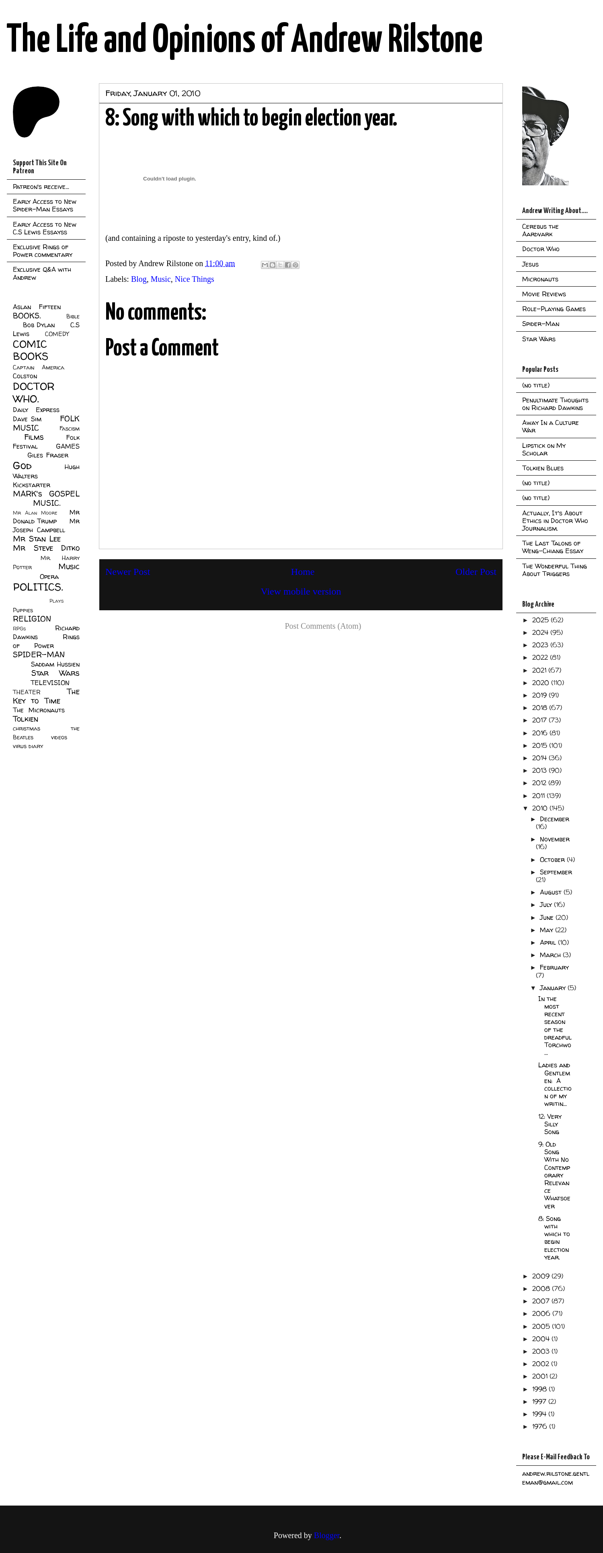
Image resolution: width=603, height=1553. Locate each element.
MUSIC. (46, 503)
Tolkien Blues (543, 468)
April (549, 942)
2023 (541, 644)
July (547, 904)
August (552, 892)
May (547, 929)
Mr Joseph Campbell (46, 525)
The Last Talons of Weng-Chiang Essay (552, 547)
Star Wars (55, 673)
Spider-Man (540, 323)
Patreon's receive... (41, 186)
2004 (542, 1338)
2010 (541, 808)
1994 (540, 1413)
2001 (541, 1376)
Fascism (69, 429)
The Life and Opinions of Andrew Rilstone (244, 41)
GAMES (68, 446)
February (554, 967)
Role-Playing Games (554, 308)
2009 (542, 1276)
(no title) (536, 385)
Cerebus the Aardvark (540, 230)
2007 (542, 1301)
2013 (540, 770)
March (551, 954)
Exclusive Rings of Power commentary (42, 250)
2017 (540, 720)
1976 (540, 1426)
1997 (540, 1401)
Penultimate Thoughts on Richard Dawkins (555, 404)
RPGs (19, 628)
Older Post (475, 571)
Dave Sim (27, 418)
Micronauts (540, 279)
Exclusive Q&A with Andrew (42, 273)
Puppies (23, 610)
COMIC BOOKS (30, 350)
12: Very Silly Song (550, 1124)
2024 (541, 632)
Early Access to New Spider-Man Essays (44, 205)
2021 (540, 670)
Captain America (38, 367)
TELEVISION (50, 682)
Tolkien (25, 719)
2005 (542, 1326)
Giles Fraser (47, 455)
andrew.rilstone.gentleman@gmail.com (555, 1478)
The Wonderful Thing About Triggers (554, 570)
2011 (539, 795)
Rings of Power (46, 641)
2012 (540, 782)
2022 (541, 657)
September (556, 872)
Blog (139, 279)
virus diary (28, 746)
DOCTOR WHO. (34, 392)
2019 (540, 695)
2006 (542, 1313)
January (554, 987)
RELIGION (32, 618)
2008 (542, 1288)
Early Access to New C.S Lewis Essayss (44, 228)
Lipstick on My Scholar (544, 449)
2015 (540, 745)
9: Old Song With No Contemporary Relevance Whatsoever (554, 1175)
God (22, 465)
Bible (73, 316)
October (553, 859)
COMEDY (57, 334)
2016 (541, 732)
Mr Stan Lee (37, 538)
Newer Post (127, 571)
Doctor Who (541, 248)
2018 (540, 707)
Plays (56, 600)
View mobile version (301, 591)
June (548, 917)
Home (303, 571)
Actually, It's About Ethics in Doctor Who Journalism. (555, 521)
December (554, 818)
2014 (540, 757)
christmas (26, 728)
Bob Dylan (39, 324)
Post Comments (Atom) (323, 626)
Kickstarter (31, 484)
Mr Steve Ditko (46, 548)
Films (34, 437)
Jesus (530, 264)
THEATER (27, 692)
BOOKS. (27, 315)
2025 (541, 619)
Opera (49, 576)
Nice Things (194, 279)
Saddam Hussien (55, 664)
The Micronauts (39, 710)
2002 (541, 1363)
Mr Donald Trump (46, 516)
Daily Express (36, 409)
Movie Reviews (544, 293)
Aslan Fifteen (37, 306)
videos (59, 737)
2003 (542, 1351)
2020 (541, 682)
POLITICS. (38, 587)
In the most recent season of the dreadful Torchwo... (555, 1025)
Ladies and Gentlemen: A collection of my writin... (555, 1084)
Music (161, 279)
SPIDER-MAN (39, 654)
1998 (540, 1389)
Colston (25, 375)
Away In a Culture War (550, 426)
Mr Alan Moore (35, 512)
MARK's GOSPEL (46, 493)
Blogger (326, 1535)
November (555, 839)
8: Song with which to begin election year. (554, 1238)
